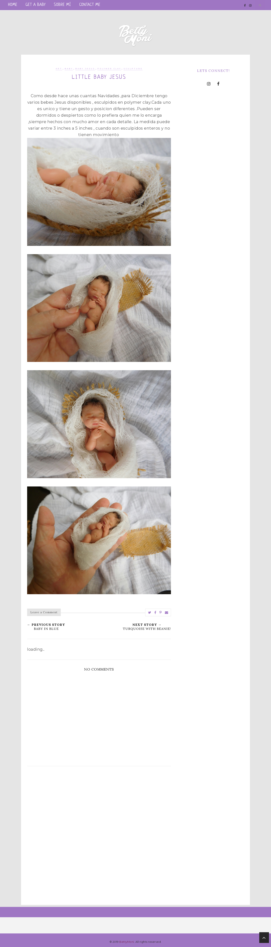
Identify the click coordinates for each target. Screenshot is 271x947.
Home (12, 5)
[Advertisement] (99, 805)
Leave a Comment (44, 612)
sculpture (133, 69)
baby (69, 69)
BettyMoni (126, 941)
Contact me (89, 5)
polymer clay (109, 69)
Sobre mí (62, 5)
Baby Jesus (85, 69)
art (59, 69)
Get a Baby (36, 5)
